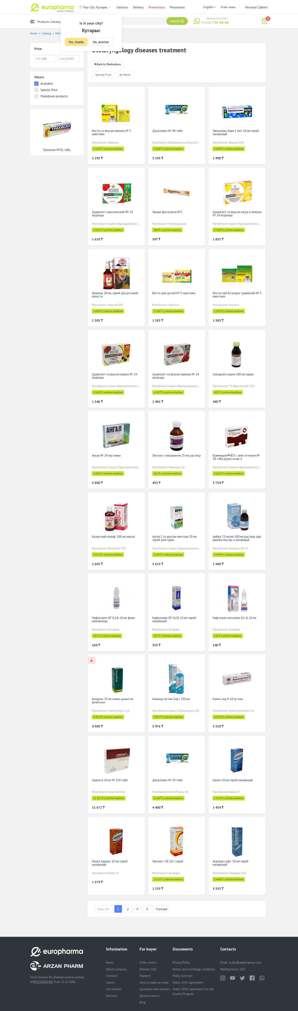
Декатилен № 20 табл (167, 780)
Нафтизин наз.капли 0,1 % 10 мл (234, 618)
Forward (161, 909)
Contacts (122, 7)
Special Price (103, 74)
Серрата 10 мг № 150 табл (110, 780)
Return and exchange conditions (194, 969)
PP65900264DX (43, 982)
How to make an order (154, 982)
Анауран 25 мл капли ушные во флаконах (112, 700)
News (109, 962)
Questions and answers (155, 989)
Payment (145, 976)
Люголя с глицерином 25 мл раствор (176, 455)
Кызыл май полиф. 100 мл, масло (113, 537)
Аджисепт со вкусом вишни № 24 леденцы (114, 375)
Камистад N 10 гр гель (228, 699)
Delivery (138, 7)
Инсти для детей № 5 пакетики (173, 293)
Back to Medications (109, 64)
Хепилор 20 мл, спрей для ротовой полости (115, 294)
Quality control (149, 996)
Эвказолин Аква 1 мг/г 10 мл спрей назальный (236, 132)
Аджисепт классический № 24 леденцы (112, 213)
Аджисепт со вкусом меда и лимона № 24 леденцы (237, 213)
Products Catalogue (47, 21)
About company (116, 969)
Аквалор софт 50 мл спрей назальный (230, 862)
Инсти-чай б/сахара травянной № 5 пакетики (237, 294)
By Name (125, 74)
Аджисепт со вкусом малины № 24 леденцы (175, 375)
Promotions (157, 7)
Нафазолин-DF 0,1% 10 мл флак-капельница (114, 619)
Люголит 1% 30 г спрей (167, 861)
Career (110, 982)
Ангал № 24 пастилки (106, 455)
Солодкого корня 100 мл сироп (233, 374)
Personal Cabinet (256, 7)
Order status (228, 7)
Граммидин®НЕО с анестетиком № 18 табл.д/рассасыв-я (236, 457)
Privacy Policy (181, 962)
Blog (143, 1002)
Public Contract (183, 976)
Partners (111, 996)
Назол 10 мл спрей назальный (233, 780)
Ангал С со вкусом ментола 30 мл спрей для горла (174, 538)
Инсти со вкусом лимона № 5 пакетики (111, 132)
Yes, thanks (76, 42)
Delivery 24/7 (148, 969)
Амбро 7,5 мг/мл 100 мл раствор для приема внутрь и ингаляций (237, 538)
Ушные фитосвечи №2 (167, 212)
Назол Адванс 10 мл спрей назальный (110, 862)
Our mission (113, 989)
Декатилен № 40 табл (167, 131)
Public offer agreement (188, 982)
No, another (101, 42)
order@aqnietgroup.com (245, 962)
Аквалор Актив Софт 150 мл (171, 699)
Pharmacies (177, 7)
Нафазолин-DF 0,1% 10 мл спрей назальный (174, 619)
